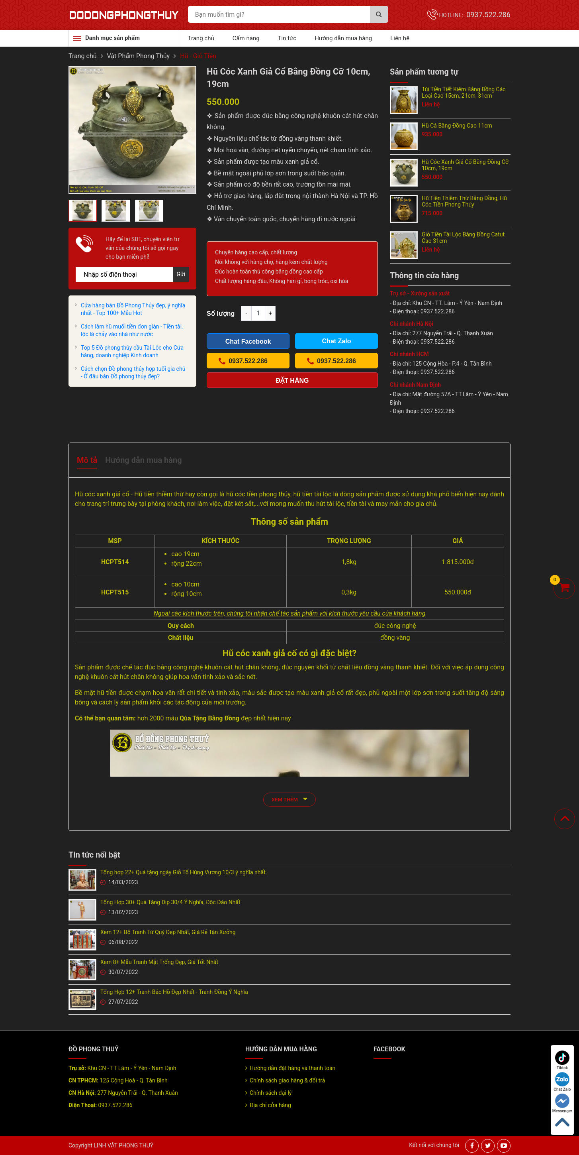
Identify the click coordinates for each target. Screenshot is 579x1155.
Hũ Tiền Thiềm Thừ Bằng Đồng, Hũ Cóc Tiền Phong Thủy (464, 201)
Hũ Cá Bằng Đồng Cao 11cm (457, 125)
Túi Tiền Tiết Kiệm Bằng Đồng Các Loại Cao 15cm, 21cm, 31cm (464, 92)
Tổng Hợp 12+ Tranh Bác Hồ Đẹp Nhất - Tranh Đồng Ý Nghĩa (174, 992)
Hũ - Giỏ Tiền (198, 56)
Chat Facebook (248, 341)
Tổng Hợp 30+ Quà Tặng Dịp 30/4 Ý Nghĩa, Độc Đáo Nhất (170, 902)
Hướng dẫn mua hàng (343, 38)
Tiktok (562, 1060)
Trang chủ (201, 38)
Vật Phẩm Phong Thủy (138, 56)
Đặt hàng (292, 380)
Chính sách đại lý (270, 1093)
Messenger (562, 1103)
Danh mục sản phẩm (112, 37)
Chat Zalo (562, 1082)
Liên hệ (399, 38)
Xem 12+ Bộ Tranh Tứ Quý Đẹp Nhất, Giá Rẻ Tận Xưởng (168, 932)
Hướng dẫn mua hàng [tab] (143, 460)
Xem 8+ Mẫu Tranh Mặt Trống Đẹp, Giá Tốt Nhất (159, 962)
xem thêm (289, 799)
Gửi (181, 274)
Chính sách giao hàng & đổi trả (287, 1080)
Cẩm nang (246, 38)
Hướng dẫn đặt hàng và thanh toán (292, 1068)
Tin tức (287, 38)
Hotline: (475, 15)
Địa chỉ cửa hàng (270, 1105)
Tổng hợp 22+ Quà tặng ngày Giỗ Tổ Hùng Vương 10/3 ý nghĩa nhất (183, 872)
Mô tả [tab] (87, 460)
